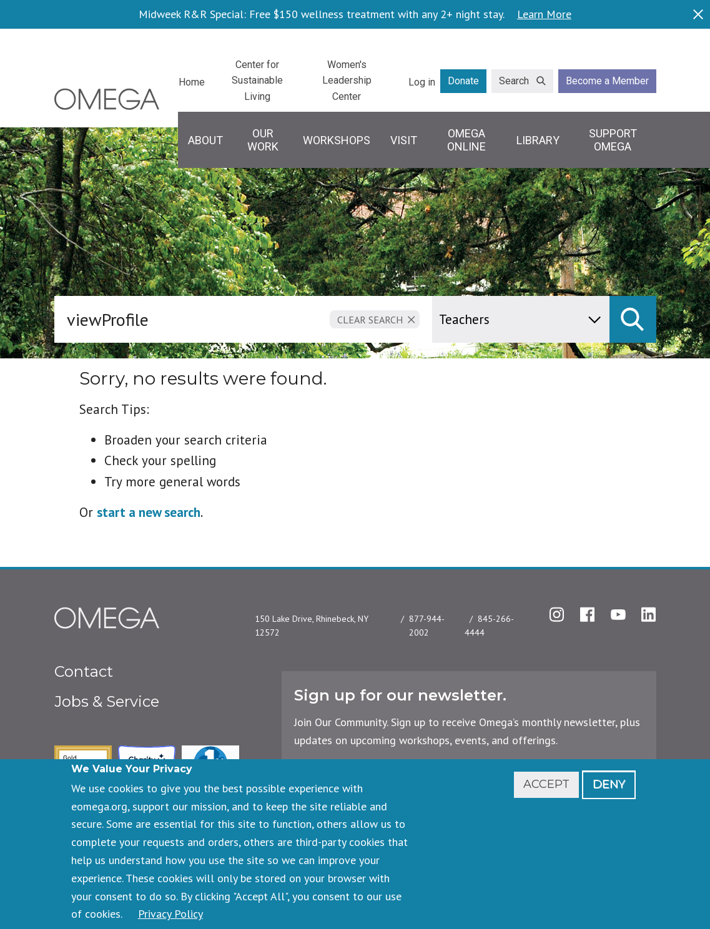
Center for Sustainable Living (257, 80)
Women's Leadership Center (347, 80)
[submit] (632, 319)
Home (192, 82)
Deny (609, 784)
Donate (463, 81)
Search (514, 81)
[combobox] (245, 319)
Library (538, 140)
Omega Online (466, 140)
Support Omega (613, 140)
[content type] (520, 319)
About (205, 140)
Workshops (336, 140)
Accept (546, 784)
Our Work (263, 140)
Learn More (544, 14)
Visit (403, 140)
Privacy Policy (170, 914)
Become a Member (607, 81)
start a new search (148, 512)
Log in (421, 82)
